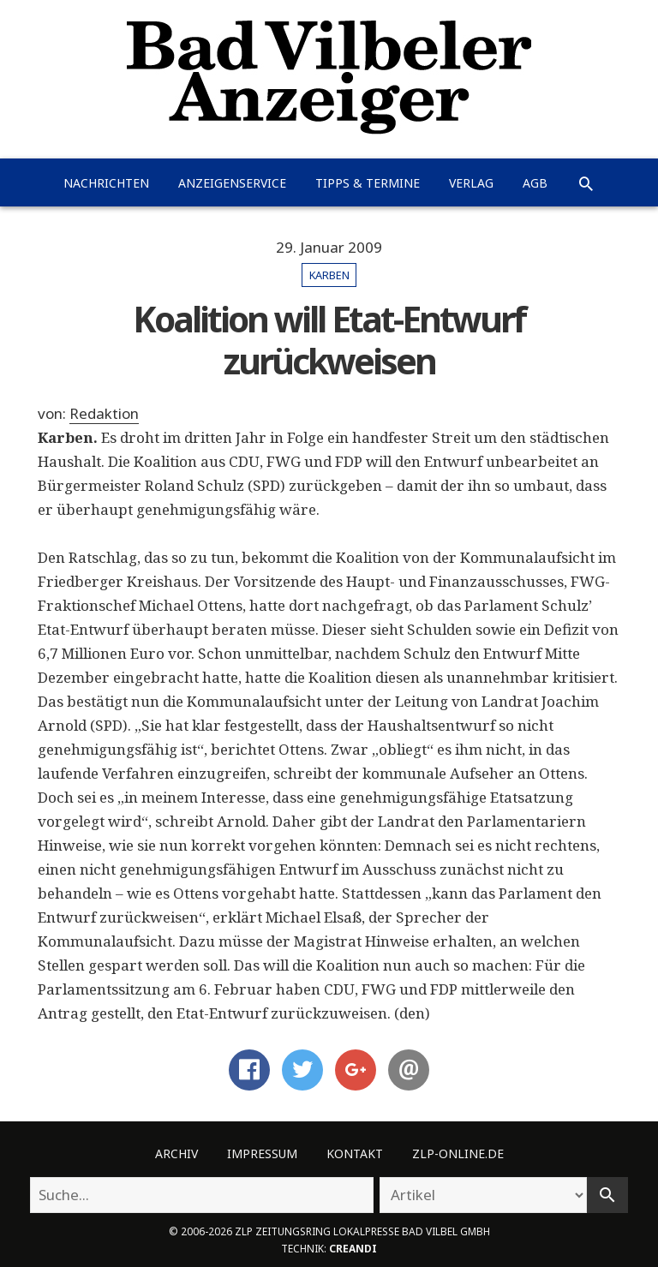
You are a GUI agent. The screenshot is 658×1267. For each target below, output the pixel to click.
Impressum (262, 1153)
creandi (353, 1248)
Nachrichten (106, 183)
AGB (535, 183)
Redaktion (104, 413)
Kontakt (354, 1153)
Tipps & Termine (367, 183)
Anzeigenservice (232, 183)
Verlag (471, 183)
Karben (329, 275)
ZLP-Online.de (458, 1153)
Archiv (176, 1153)
